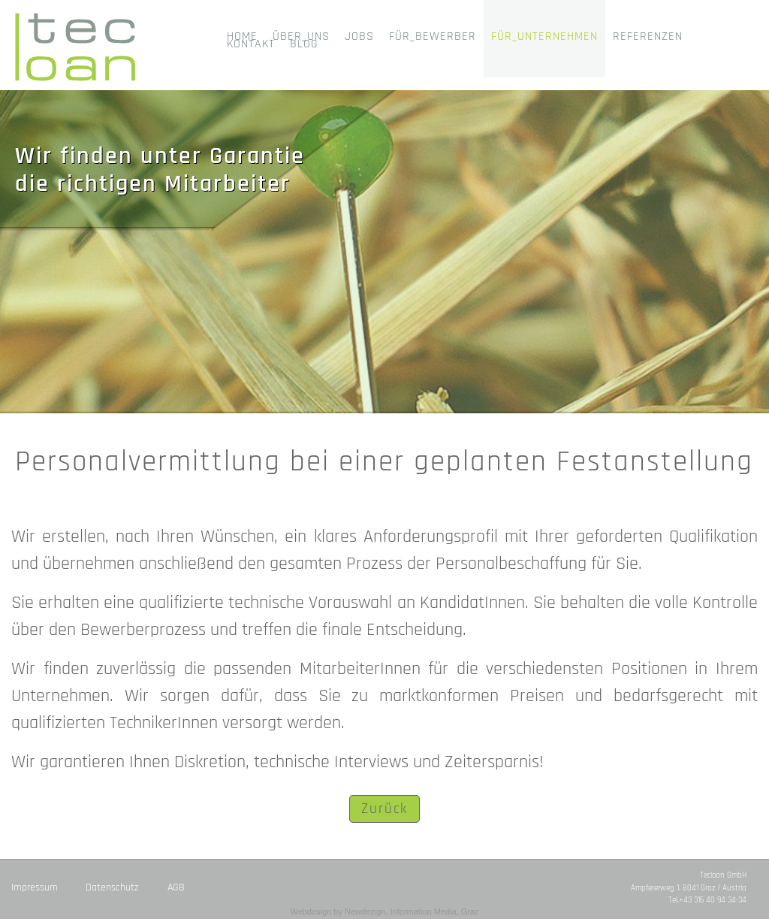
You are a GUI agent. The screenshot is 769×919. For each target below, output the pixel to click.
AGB (176, 887)
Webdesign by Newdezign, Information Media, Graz (384, 911)
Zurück (384, 809)
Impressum (34, 887)
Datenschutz (112, 887)
